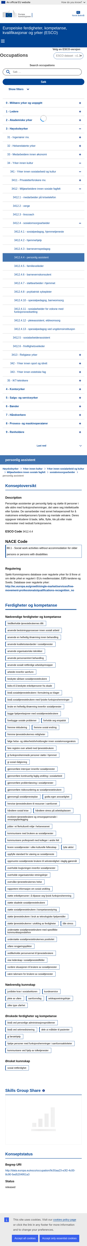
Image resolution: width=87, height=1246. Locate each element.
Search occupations (42, 65)
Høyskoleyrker (11, 468)
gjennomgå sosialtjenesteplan (22, 796)
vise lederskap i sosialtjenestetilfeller (26, 960)
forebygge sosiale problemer (22, 720)
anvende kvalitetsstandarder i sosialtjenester (30, 644)
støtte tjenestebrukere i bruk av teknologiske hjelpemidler (36, 916)
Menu (3, 41)
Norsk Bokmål (78, 14)
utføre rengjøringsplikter (19, 946)
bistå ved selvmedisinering (20, 1029)
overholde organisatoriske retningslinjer (27, 875)
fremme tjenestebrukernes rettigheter (26, 734)
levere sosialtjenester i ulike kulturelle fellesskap (31, 847)
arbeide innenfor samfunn (20, 672)
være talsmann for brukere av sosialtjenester (30, 974)
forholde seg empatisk (54, 720)
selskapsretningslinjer (59, 998)
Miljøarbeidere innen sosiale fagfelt (26, 472)
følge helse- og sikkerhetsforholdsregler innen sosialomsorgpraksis (41, 741)
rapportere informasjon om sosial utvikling (28, 889)
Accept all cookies (25, 1238)
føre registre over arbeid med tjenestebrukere (30, 748)
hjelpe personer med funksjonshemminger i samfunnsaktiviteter (39, 1043)
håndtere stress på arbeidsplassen (53, 810)
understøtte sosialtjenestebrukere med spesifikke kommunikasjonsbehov (32, 931)
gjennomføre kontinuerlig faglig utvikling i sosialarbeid (34, 776)
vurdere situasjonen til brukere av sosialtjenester (32, 967)
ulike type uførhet (16, 1005)
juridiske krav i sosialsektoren (22, 991)
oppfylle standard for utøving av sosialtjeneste (30, 854)
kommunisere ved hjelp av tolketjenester (28, 1050)
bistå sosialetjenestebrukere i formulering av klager (33, 692)
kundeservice (51, 991)
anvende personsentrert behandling (25, 658)
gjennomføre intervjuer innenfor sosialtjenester (31, 769)
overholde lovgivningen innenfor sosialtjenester (31, 868)
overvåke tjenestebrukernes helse (24, 882)
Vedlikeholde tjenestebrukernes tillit (25, 623)
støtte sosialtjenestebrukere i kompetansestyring (32, 909)
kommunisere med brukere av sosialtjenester (30, 833)
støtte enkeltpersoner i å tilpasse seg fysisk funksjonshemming (39, 895)
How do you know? (73, 2)
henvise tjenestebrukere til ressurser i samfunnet (32, 803)
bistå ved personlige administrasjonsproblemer (31, 1022)
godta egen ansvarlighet (57, 796)
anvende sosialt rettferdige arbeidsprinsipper (30, 665)
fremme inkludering (17, 727)
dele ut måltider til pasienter (55, 1029)
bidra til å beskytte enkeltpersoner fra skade (29, 685)
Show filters (16, 89)
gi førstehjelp (14, 1036)
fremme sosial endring (45, 727)
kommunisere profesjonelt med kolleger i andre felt (33, 840)
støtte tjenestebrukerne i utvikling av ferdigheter (31, 923)
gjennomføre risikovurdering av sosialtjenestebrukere (34, 789)
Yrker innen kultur (33, 468)
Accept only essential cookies (59, 1238)
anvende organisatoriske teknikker (24, 651)
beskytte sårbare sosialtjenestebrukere (27, 679)
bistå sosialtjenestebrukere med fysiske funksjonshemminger (38, 699)
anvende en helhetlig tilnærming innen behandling (32, 637)
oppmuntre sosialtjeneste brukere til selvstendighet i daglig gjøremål (42, 861)
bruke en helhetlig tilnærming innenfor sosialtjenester (34, 706)
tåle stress (68, 923)
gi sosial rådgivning (17, 762)
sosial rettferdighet (16, 1068)
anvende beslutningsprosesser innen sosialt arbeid (33, 630)
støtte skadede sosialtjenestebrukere (26, 902)
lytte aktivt (68, 847)
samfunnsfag (34, 998)
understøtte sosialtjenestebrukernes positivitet (30, 939)
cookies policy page (64, 1219)
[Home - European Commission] (19, 14)
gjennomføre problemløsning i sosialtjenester (30, 783)
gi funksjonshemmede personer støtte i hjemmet (32, 755)
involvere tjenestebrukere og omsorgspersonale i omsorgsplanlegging (32, 818)
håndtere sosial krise (18, 810)
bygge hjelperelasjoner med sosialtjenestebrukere (32, 713)
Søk (43, 82)
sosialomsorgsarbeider (62, 472)
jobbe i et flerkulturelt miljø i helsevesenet (28, 826)
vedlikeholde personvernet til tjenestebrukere (30, 953)
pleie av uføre (14, 998)
